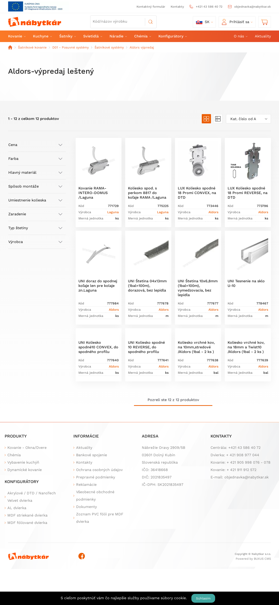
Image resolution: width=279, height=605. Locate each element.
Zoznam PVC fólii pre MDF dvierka (99, 518)
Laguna (113, 212)
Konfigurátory (172, 36)
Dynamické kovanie (24, 470)
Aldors (213, 212)
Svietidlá (92, 36)
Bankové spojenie (91, 455)
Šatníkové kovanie (32, 47)
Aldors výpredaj (142, 47)
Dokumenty (86, 507)
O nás (240, 36)
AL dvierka (16, 508)
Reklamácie (86, 484)
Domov (10, 47)
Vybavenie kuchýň (23, 462)
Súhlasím (203, 598)
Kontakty (177, 6)
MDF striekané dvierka (27, 515)
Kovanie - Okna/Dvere (27, 447)
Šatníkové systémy (109, 47)
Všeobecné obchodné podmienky (95, 496)
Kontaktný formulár (151, 6)
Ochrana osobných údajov (99, 470)
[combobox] (248, 118)
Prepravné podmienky (95, 477)
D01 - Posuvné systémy (70, 47)
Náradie (118, 36)
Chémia (142, 36)
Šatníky (67, 36)
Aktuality (263, 36)
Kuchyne (42, 36)
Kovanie (16, 36)
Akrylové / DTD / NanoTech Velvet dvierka (31, 497)
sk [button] (203, 22)
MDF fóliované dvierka (27, 522)
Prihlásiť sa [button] (235, 22)
